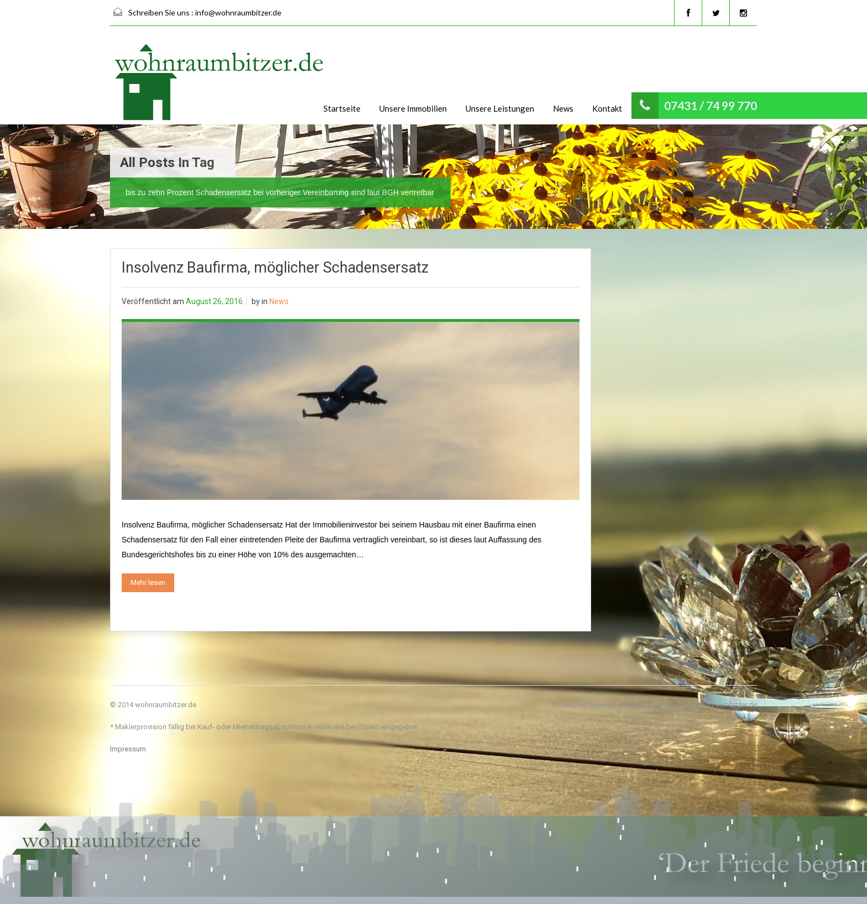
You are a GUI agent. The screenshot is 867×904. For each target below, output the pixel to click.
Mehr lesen (147, 582)
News (563, 108)
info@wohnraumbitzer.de (238, 12)
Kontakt (607, 108)
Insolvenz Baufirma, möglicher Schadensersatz (275, 267)
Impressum (128, 749)
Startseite (342, 108)
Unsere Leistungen (500, 108)
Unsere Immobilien (413, 108)
